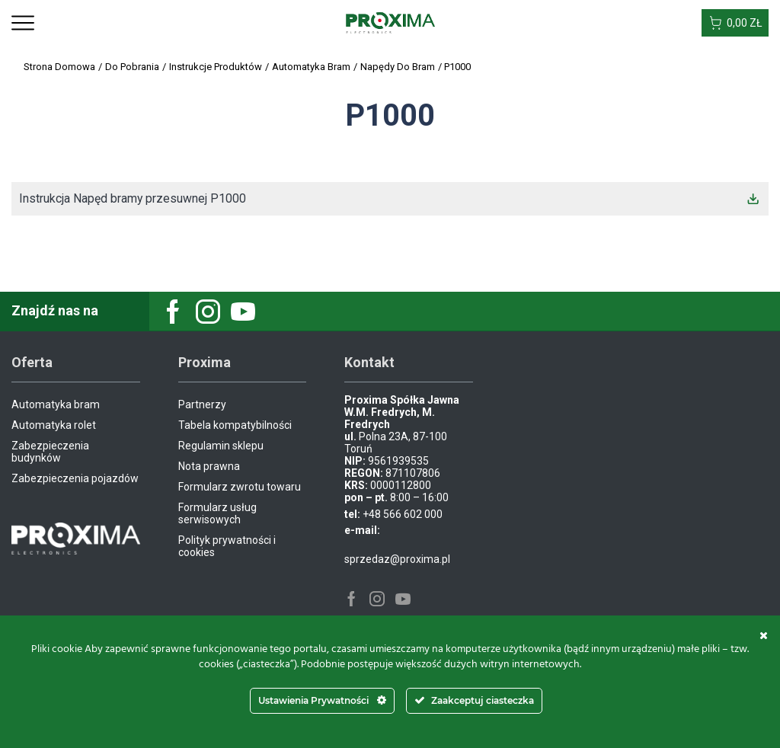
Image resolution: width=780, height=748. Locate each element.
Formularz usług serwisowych (217, 513)
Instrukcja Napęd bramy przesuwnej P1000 (133, 198)
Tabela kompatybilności (235, 425)
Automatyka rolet (53, 425)
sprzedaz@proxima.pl (397, 559)
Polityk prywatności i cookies (227, 546)
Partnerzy (202, 404)
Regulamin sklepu (221, 446)
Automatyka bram (55, 404)
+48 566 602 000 (403, 514)
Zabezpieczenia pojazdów (75, 478)
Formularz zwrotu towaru (239, 487)
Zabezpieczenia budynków (50, 452)
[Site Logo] (390, 22)
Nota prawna (209, 466)
